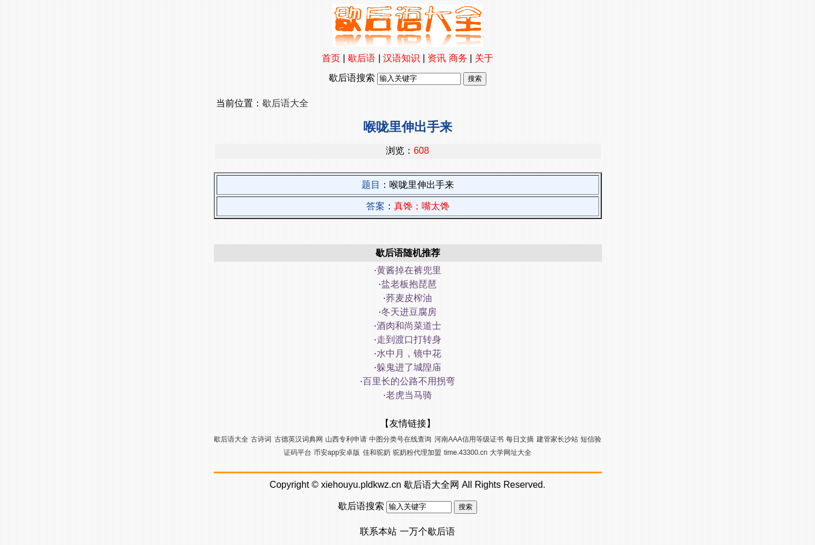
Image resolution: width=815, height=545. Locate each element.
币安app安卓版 (337, 452)
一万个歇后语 (427, 531)
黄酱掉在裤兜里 (409, 270)
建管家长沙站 (557, 439)
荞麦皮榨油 (409, 298)
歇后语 (361, 58)
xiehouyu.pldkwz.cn (361, 485)
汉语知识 (401, 58)
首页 (331, 58)
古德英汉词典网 (298, 439)
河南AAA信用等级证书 (469, 439)
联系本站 (378, 531)
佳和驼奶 (376, 452)
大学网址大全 (510, 452)
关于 (484, 58)
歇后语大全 (285, 103)
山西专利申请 (346, 439)
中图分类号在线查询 (400, 439)
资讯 (436, 58)
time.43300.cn (465, 452)
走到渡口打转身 (409, 339)
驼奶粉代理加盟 (417, 452)
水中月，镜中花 (409, 353)
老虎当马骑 (409, 395)
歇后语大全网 (431, 485)
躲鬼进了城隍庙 (409, 367)
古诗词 (261, 439)
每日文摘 (520, 439)
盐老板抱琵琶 (409, 284)
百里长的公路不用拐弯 (409, 381)
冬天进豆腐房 (409, 312)
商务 (458, 58)
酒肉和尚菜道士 (409, 326)
